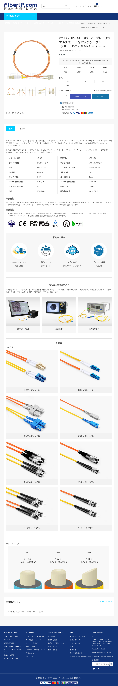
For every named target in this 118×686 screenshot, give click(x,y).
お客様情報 (51, 636)
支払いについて (75, 640)
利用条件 (73, 650)
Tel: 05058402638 (73, 23)
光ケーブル (29, 656)
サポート (28, 23)
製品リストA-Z (31, 646)
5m (67, 85)
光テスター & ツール (11, 658)
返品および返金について (56, 643)
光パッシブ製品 (9, 655)
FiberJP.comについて (55, 23)
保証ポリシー (52, 646)
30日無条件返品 (69, 107)
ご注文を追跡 (52, 640)
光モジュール (30, 653)
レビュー (21, 129)
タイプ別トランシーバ (33, 640)
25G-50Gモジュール (11, 636)
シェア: (8, 113)
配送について (74, 646)
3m (103, 81)
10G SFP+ (7, 640)
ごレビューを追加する (104, 601)
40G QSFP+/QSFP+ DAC (13, 646)
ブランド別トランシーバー (35, 636)
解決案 (7, 23)
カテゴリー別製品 (32, 643)
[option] (11, 92)
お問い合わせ (39, 23)
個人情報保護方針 (76, 653)
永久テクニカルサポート (72, 109)
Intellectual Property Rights (80, 656)
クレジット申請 (75, 643)
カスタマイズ (17, 23)
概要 (10, 129)
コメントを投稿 (38, 612)
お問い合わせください (103, 91)
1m (68, 81)
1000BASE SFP (9, 643)
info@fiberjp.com (104, 652)
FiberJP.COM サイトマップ (35, 650)
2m (85, 82)
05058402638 (100, 649)
